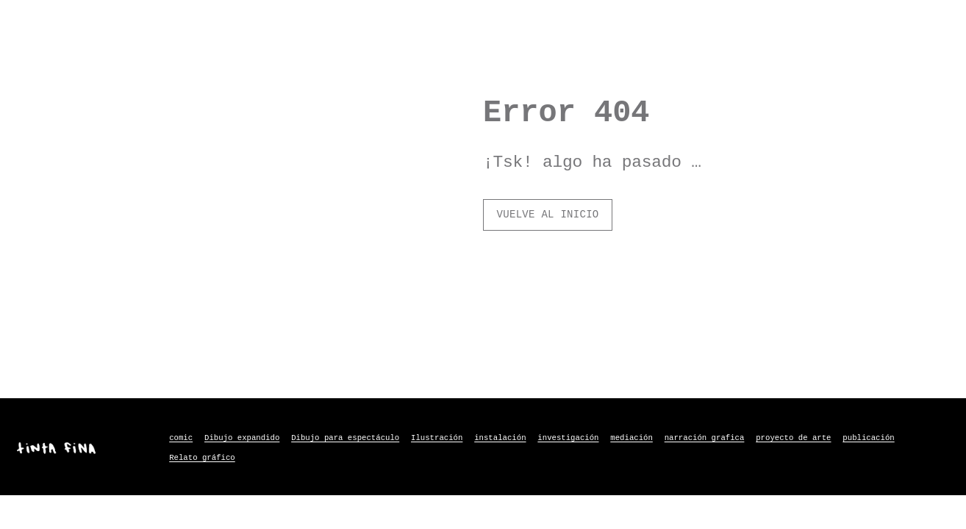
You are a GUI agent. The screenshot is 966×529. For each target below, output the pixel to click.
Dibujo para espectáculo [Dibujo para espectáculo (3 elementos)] (345, 437)
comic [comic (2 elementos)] (181, 437)
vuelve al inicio (548, 214)
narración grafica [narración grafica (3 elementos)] (705, 437)
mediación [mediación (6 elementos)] (631, 437)
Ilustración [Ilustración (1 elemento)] (436, 437)
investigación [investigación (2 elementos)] (567, 437)
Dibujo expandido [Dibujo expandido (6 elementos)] (241, 437)
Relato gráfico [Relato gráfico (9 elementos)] (202, 457)
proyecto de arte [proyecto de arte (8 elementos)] (793, 437)
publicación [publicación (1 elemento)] (868, 437)
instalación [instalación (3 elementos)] (500, 437)
